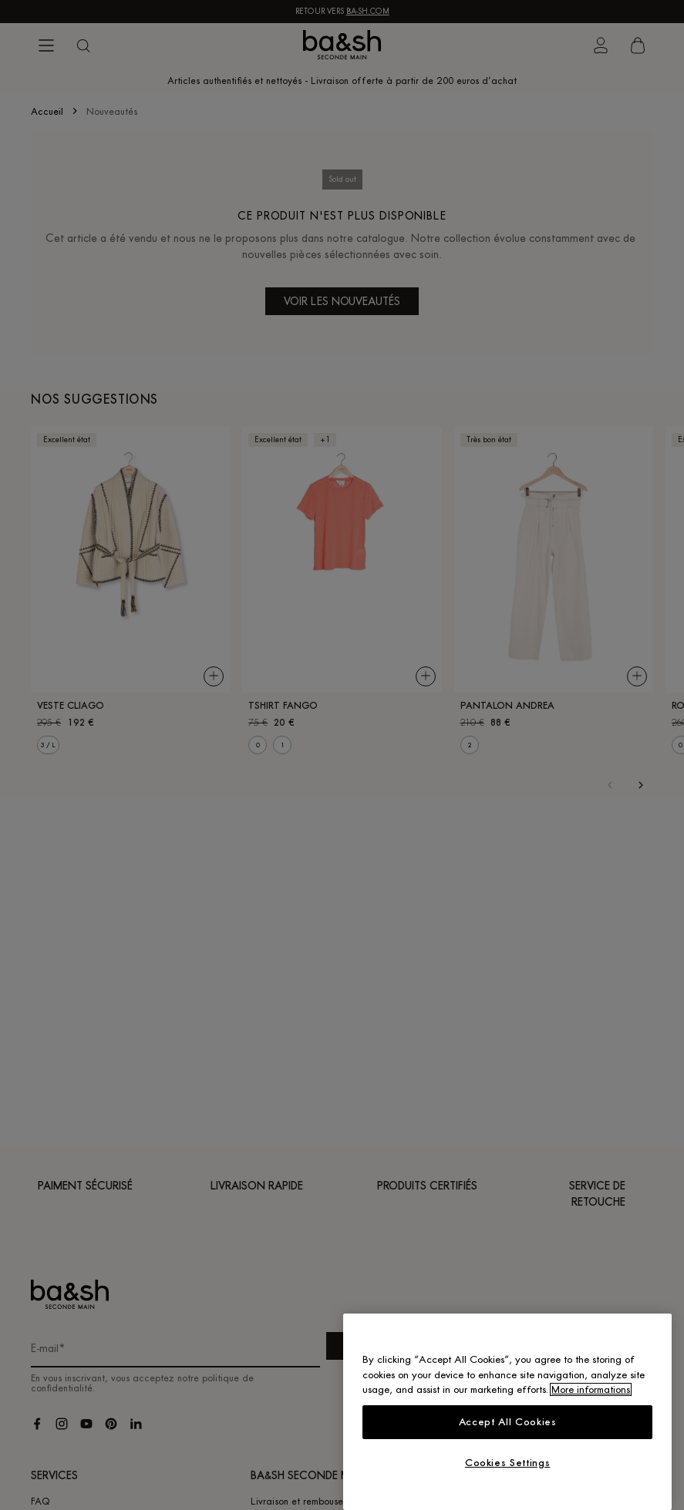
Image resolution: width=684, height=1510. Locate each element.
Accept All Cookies (508, 1422)
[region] (507, 1412)
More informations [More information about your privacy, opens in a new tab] (590, 1389)
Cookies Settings (508, 1463)
